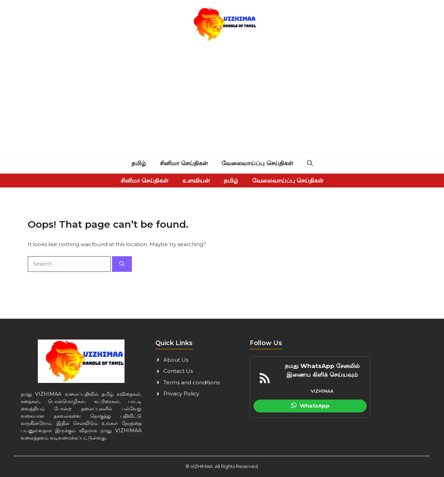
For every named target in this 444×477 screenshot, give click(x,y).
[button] (310, 163)
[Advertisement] (222, 100)
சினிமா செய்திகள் (184, 163)
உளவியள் (196, 180)
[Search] (122, 264)
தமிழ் (138, 163)
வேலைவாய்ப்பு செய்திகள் (257, 163)
